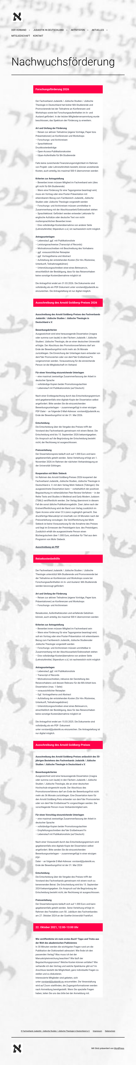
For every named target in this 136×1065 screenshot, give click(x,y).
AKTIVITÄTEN (78, 30)
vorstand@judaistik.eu (52, 981)
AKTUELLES (98, 30)
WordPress (119, 1048)
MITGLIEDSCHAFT (20, 35)
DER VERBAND (18, 30)
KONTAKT (38, 35)
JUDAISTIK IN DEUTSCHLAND (48, 30)
